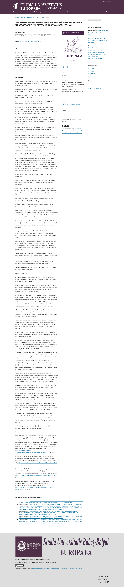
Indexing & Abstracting (34, 12)
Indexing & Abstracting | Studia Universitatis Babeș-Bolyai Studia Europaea (97, 40)
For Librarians (91, 73)
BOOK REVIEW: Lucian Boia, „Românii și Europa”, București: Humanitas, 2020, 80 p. (53, 516)
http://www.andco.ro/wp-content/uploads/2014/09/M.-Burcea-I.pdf (38, 463)
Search (107, 12)
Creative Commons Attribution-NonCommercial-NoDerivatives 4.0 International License (72, 131)
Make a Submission (94, 20)
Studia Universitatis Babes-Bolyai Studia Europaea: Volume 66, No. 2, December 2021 (50, 522)
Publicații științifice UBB (95, 58)
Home (17, 17)
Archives (22, 12)
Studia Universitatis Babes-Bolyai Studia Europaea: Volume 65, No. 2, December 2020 (50, 517)
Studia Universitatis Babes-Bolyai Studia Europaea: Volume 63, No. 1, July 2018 (50, 513)
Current (15, 12)
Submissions (58, 12)
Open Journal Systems (94, 88)
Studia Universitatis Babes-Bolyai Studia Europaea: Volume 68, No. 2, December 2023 (48, 502)
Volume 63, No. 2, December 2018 (35, 17)
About (66, 12)
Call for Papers (47, 12)
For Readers (91, 68)
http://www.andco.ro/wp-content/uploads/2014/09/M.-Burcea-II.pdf (35, 475)
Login (109, 1)
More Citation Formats (69, 96)
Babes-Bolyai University (95, 48)
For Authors (91, 71)
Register (104, 1)
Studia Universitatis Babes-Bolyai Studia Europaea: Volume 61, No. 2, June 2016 (41, 509)
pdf (65, 67)
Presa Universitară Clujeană (96, 52)
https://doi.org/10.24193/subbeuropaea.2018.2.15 (32, 41)
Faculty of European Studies (96, 50)
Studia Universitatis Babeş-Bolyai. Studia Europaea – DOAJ (98, 33)
